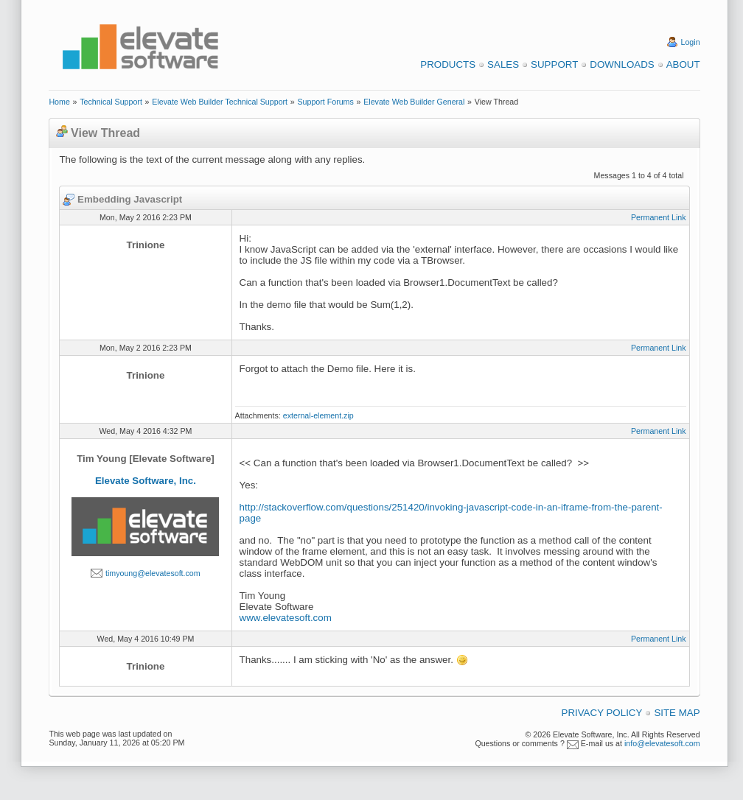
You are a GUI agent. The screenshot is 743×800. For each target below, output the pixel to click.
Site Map (677, 712)
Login (690, 42)
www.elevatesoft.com (286, 617)
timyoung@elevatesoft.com (152, 573)
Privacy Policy (602, 712)
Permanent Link (658, 217)
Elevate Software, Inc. (145, 480)
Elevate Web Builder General (413, 101)
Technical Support (111, 101)
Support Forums (325, 101)
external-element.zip (318, 415)
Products (447, 64)
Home (59, 101)
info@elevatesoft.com (662, 743)
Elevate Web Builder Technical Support (219, 101)
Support (554, 64)
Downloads (622, 64)
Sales (503, 64)
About (683, 64)
